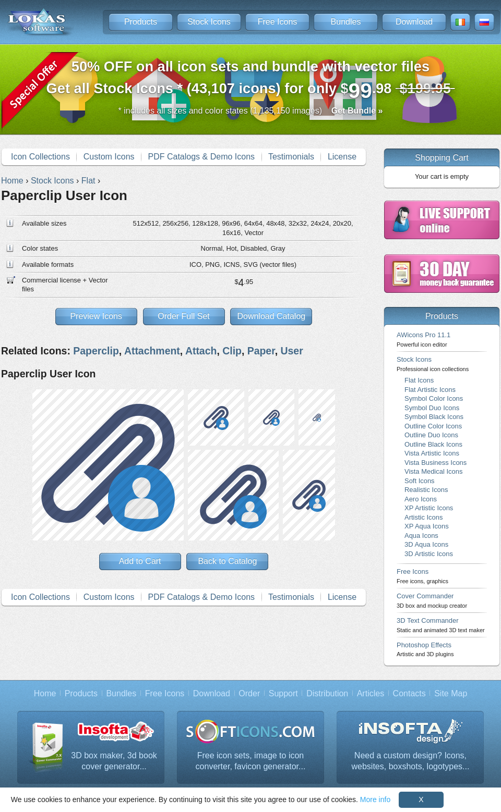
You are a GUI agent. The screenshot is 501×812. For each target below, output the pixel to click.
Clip (232, 350)
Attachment (152, 350)
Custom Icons (109, 156)
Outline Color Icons (433, 426)
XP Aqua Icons (426, 526)
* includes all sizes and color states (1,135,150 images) (250, 110)
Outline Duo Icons (431, 435)
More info (375, 799)
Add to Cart (140, 561)
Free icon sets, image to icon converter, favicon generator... (251, 761)
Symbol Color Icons (433, 398)
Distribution (327, 693)
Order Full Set (184, 316)
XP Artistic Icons (428, 508)
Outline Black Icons (433, 444)
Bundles (346, 21)
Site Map (450, 693)
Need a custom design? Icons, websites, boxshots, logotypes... (411, 761)
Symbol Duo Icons (431, 408)
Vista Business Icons (435, 462)
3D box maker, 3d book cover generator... (114, 761)
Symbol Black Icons (433, 417)
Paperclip (96, 350)
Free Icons (277, 21)
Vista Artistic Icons (431, 453)
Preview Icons (96, 316)
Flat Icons (419, 380)
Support (283, 693)
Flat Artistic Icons (430, 389)
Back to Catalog (227, 561)
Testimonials (291, 156)
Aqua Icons (421, 535)
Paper (261, 350)
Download (414, 21)
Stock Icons (209, 21)
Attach (201, 350)
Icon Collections (40, 156)
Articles (370, 693)
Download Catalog (271, 316)
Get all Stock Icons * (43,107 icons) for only (250, 80)
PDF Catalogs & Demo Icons (201, 156)
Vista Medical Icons (433, 471)
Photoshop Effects (425, 649)
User (291, 350)
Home (45, 693)
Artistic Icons (423, 517)
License (342, 156)
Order (249, 693)
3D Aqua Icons (426, 544)
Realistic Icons (426, 490)
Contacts (409, 693)
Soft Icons (419, 481)
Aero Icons (420, 499)
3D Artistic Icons (428, 554)
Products (140, 21)
